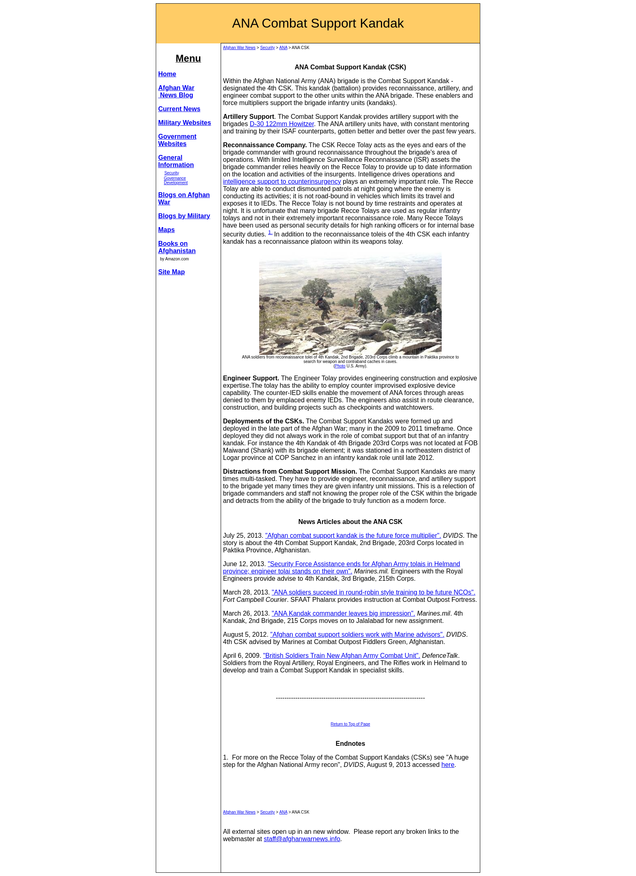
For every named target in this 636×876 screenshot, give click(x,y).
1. (270, 232)
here (447, 764)
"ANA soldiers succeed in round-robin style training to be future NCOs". (373, 592)
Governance (175, 178)
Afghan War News (239, 47)
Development (176, 182)
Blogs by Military (184, 216)
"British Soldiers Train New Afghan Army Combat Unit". (342, 655)
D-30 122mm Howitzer (282, 123)
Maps (166, 229)
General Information (176, 161)
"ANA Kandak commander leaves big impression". (343, 613)
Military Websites (184, 122)
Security (171, 173)
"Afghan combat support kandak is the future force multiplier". (353, 535)
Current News (179, 108)
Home (167, 74)
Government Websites (177, 140)
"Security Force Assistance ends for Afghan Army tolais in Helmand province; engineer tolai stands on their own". (341, 567)
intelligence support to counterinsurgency (282, 181)
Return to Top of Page (350, 724)
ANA (283, 47)
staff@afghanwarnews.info (302, 838)
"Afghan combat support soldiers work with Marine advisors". (357, 634)
